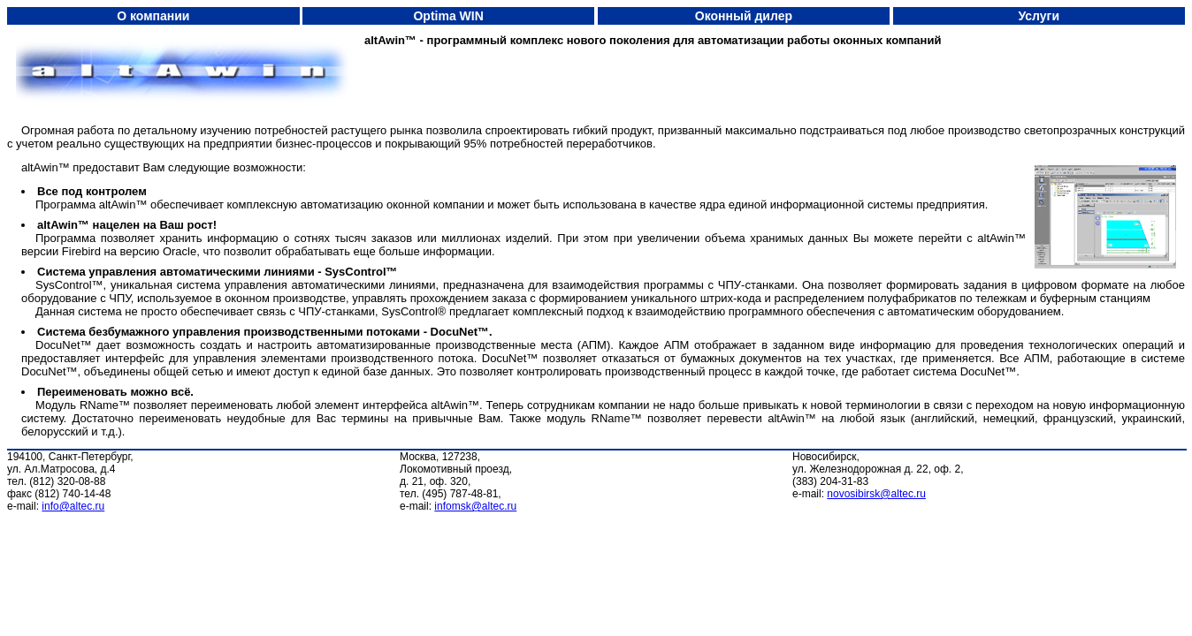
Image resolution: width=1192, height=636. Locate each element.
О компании (153, 16)
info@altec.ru (73, 506)
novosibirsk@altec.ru (876, 494)
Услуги (1039, 16)
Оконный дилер (743, 16)
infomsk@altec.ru (475, 506)
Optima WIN (448, 16)
